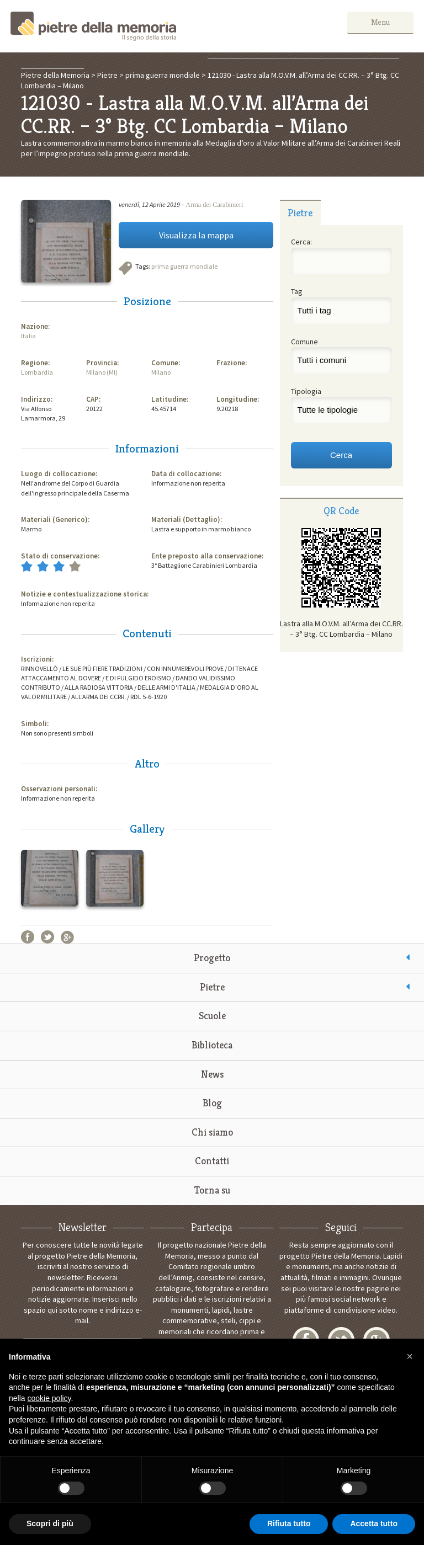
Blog (212, 1102)
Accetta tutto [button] (374, 1523)
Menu (380, 22)
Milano (161, 372)
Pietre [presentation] (300, 212)
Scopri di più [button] (49, 1523)
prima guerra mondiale (184, 266)
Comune (304, 342)
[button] (409, 1356)
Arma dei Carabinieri (214, 205)
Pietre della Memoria (93, 26)
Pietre (212, 987)
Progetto (212, 957)
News (212, 1074)
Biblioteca (212, 1044)
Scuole (212, 1015)
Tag (297, 291)
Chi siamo (212, 1132)
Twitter (47, 937)
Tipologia (306, 391)
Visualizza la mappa (196, 235)
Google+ (67, 937)
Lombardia (37, 372)
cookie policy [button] (49, 1398)
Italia (28, 336)
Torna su (212, 1190)
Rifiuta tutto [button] (289, 1523)
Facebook (27, 937)
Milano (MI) (102, 372)
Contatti (212, 1160)
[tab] (300, 212)
